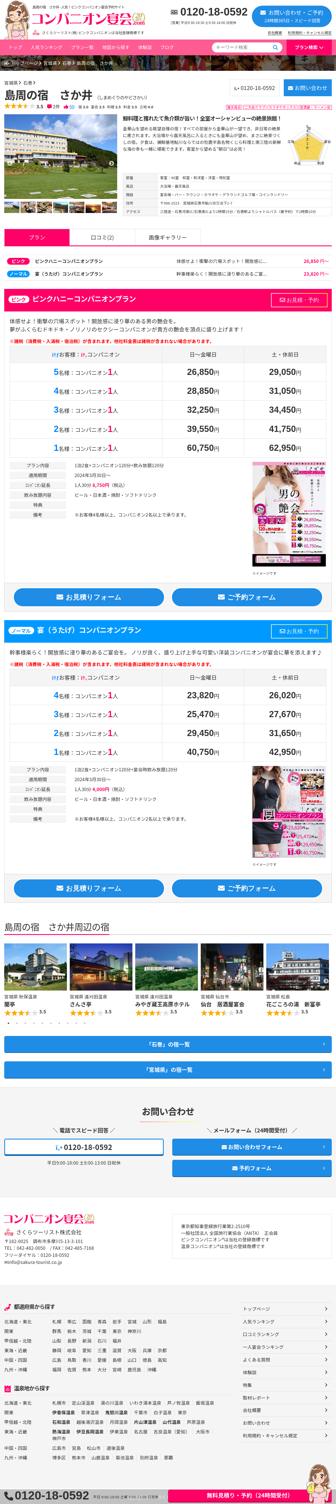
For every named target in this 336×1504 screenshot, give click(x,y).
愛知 (86, 1349)
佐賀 (71, 1368)
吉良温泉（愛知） (172, 1431)
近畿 (22, 1349)
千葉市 (140, 1411)
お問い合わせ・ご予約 (291, 15)
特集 (247, 1384)
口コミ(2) (102, 237)
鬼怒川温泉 (116, 1411)
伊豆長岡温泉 (90, 1431)
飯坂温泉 (205, 1402)
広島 (56, 1359)
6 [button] (51, 1023)
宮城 (132, 1320)
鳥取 (71, 1359)
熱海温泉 (61, 1431)
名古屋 (140, 1431)
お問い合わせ (307, 87)
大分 (101, 1368)
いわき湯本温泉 (145, 1402)
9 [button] (76, 1023)
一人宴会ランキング (263, 1346)
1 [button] (8, 1023)
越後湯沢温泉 (90, 1421)
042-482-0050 (31, 1248)
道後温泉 (115, 1447)
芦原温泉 (196, 1421)
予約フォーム (252, 1168)
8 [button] (68, 1023)
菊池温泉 (125, 1456)
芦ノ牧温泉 (178, 1402)
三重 (101, 1349)
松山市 (94, 1447)
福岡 (56, 1368)
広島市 (59, 1447)
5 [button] (42, 1023)
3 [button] (25, 1023)
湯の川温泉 (112, 1402)
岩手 (116, 1320)
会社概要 (275, 32)
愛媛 (101, 1359)
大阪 (132, 1349)
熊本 (86, 1368)
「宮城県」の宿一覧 (168, 1069)
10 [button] (85, 1023)
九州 (8, 1368)
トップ (15, 47)
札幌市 (59, 1402)
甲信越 (11, 1339)
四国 (22, 1359)
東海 (8, 1349)
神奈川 (134, 1330)
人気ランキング (46, 47)
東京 (116, 1330)
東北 (27, 1320)
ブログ (167, 47)
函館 (86, 1320)
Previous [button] (10, 981)
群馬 (56, 1330)
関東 (8, 1330)
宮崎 (116, 1368)
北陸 (27, 1339)
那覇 (168, 1456)
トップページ (21, 63)
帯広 (71, 1320)
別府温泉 (149, 1456)
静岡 (56, 1349)
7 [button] (59, 1023)
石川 (101, 1339)
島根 (116, 1359)
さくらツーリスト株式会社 (49, 1232)
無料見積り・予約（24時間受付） (250, 1495)
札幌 (56, 1320)
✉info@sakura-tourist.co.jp (33, 1261)
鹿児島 (134, 1368)
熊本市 (78, 1456)
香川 (86, 1359)
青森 (101, 1320)
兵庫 (147, 1349)
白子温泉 (163, 1411)
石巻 (67, 63)
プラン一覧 (82, 47)
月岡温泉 (119, 1421)
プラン (37, 237)
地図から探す (116, 47)
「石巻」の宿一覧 (168, 1044)
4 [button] (34, 1023)
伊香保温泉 (63, 1411)
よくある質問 (256, 1359)
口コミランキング (261, 1333)
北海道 (11, 1320)
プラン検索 (306, 47)
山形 (147, 1320)
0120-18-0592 (214, 12)
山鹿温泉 (100, 1456)
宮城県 (51, 63)
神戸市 (59, 1437)
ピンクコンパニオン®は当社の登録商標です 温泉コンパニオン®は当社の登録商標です (225, 1243)
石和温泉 (61, 1421)
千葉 (101, 1330)
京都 (162, 1349)
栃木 (71, 1330)
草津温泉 (90, 1411)
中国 (8, 1359)
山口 (132, 1359)
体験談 (145, 47)
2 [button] (17, 1023)
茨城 (86, 1330)
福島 (162, 1320)
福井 (116, 1339)
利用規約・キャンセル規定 (310, 32)
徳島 (147, 1359)
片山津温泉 (145, 1421)
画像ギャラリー (168, 237)
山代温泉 (172, 1421)
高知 (162, 1359)
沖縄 (22, 1368)
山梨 (56, 1339)
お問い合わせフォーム (252, 1147)
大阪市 (203, 1431)
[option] (60, 156)
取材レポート (256, 1397)
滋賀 (116, 1349)
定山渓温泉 (83, 1402)
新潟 (86, 1339)
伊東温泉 (119, 1431)
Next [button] (326, 981)
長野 (71, 1339)
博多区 (59, 1456)
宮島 (76, 1447)
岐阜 (71, 1349)
